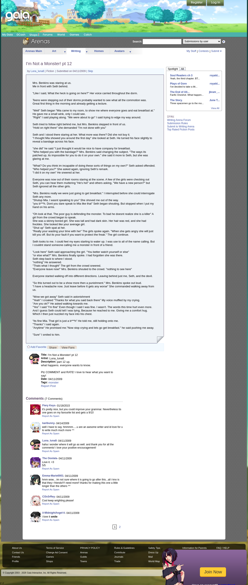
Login (215, 3)
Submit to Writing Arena (180, 126)
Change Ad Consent (56, 552)
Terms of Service (55, 548)
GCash (21, 34)
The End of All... (180, 92)
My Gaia (7, 34)
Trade (117, 561)
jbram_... (214, 92)
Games (74, 34)
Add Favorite (38, 347)
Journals (118, 556)
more (65, 51)
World (61, 34)
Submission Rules (177, 123)
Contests (204, 51)
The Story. (176, 100)
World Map (154, 561)
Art (54, 51)
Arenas (84, 552)
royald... (214, 75)
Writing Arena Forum (179, 120)
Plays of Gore (178, 83)
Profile (15, 561)
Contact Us (18, 552)
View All (215, 108)
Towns (83, 561)
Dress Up (153, 552)
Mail (150, 556)
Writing (76, 51)
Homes (99, 51)
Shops (34, 35)
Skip (90, 71)
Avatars (119, 51)
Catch (88, 34)
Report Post (48, 386)
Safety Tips (154, 548)
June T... (214, 100)
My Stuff (191, 51)
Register (197, 3)
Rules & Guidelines (124, 548)
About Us (17, 548)
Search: (137, 41)
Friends (16, 556)
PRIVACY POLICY (90, 548)
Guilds (83, 556)
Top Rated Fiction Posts (181, 129)
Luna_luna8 (38, 71)
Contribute (119, 552)
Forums (47, 34)
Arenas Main (33, 51)
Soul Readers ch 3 (181, 75)
